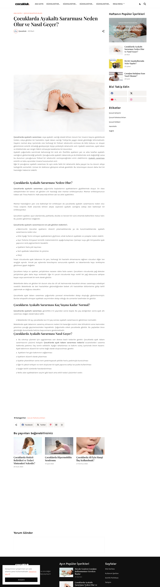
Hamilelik (113, 126)
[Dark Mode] (140, 4)
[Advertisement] (59, 54)
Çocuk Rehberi (114, 122)
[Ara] (144, 4)
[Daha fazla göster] (61, 424)
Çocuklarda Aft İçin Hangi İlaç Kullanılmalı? (89, 459)
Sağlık (111, 131)
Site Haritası (110, 569)
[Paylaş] (103, 31)
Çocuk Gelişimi (115, 113)
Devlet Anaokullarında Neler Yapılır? (134, 62)
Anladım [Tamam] (21, 580)
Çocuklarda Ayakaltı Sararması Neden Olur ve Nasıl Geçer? (134, 49)
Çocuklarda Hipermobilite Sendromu (58, 459)
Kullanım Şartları (112, 573)
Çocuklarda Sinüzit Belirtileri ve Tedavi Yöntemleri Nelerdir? (24, 460)
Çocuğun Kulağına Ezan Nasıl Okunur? (134, 74)
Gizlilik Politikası (111, 578)
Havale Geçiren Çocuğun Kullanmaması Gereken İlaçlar (85, 571)
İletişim (108, 582)
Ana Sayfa (39, 4)
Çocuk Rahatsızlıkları (33, 13)
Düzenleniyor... (53, 4)
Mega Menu (118, 4)
